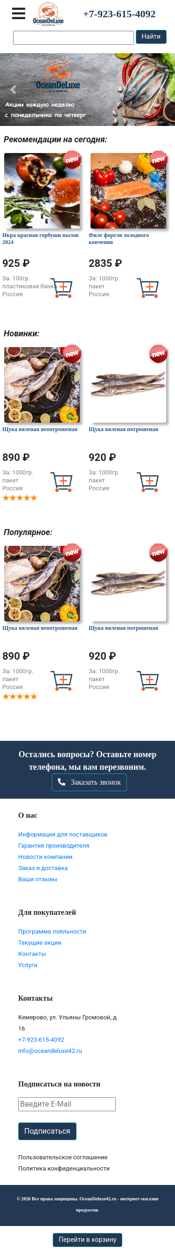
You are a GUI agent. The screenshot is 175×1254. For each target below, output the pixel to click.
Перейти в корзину (88, 1239)
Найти (151, 36)
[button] (13, 89)
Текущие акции (39, 942)
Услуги (27, 964)
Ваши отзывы (37, 879)
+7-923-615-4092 (41, 1039)
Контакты (32, 953)
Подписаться (47, 1131)
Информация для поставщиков (62, 834)
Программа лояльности (52, 931)
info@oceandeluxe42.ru (50, 1050)
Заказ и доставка (43, 867)
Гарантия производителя (53, 845)
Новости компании (45, 856)
